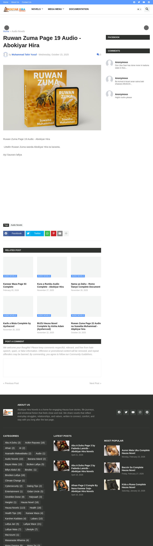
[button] (139, 9)
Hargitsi (10, 502)
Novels (36, 9)
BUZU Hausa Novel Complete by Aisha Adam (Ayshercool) (50, 326)
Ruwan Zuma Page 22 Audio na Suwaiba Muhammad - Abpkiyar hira (86, 326)
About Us (15, 2)
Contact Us (26, 2)
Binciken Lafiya (15, 475)
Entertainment (14, 491)
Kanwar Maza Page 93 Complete (14, 285)
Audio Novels (18, 31)
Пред (6, 27)
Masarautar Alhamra (17, 540)
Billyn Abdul (12, 470)
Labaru (37, 518)
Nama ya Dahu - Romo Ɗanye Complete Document (85, 285)
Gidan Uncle (35, 491)
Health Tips (13, 513)
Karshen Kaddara (15, 518)
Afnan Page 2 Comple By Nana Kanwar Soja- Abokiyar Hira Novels (84, 488)
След (146, 27)
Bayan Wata (13, 464)
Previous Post (12, 383)
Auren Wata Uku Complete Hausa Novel (136, 451)
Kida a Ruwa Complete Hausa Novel (134, 486)
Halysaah (35, 497)
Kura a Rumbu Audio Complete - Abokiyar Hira (50, 285)
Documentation (79, 9)
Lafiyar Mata (13, 529)
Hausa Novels (15, 507)
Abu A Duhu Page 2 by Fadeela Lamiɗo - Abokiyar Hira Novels (83, 468)
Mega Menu (55, 9)
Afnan (10, 448)
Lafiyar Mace (32, 524)
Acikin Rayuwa (35, 442)
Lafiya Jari (12, 524)
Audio (40, 453)
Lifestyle (31, 529)
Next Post (94, 383)
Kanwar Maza (34, 513)
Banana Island (37, 459)
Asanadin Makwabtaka (18, 453)
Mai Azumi (12, 535)
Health (35, 507)
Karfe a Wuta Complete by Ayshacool (17, 324)
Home (5, 2)
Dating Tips (34, 486)
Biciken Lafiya (35, 464)
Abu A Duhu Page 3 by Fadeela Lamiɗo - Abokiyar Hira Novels (83, 448)
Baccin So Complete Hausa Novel (132, 469)
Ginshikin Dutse (14, 497)
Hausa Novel (30, 502)
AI (22, 448)
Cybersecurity (13, 486)
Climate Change (15, 480)
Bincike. (30, 470)
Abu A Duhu (13, 442)
